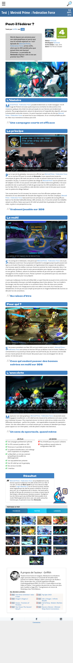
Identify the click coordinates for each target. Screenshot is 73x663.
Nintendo (53, 41)
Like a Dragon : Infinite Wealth (50, 600)
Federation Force (16, 46)
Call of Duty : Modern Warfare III (52, 604)
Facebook (16, 511)
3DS (22, 30)
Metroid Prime (24, 44)
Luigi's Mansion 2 (22, 487)
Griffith (15, 29)
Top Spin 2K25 (47, 595)
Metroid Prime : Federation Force (20, 105)
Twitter (37, 511)
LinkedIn (57, 511)
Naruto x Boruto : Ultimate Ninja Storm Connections (51, 608)
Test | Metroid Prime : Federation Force (28, 12)
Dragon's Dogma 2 (21, 599)
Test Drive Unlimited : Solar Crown (24, 596)
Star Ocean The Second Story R (23, 608)
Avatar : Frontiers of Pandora (22, 604)
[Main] (3, 3)
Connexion (36, 623)
